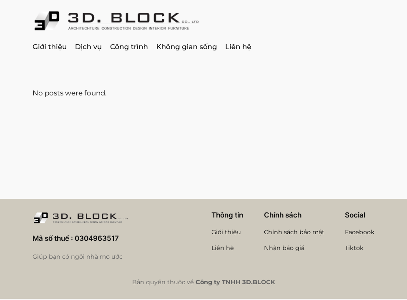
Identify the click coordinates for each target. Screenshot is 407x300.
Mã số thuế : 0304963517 (76, 238)
